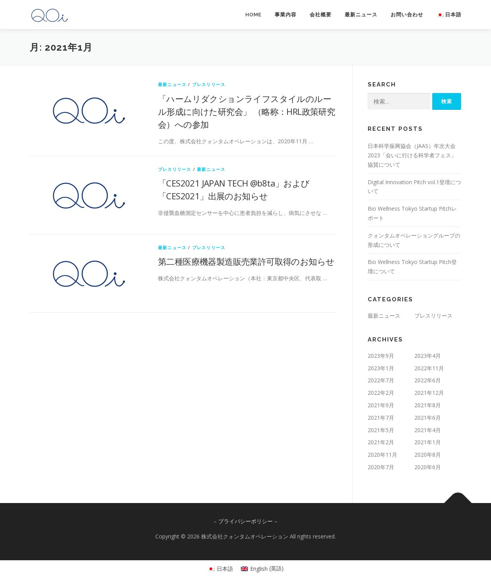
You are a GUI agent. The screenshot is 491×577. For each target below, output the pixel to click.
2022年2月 (381, 392)
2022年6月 (427, 380)
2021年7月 (381, 417)
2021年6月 (427, 417)
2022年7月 (381, 380)
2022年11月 (429, 368)
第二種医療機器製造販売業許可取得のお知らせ (246, 261)
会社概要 (320, 15)
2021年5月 (381, 430)
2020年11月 (382, 454)
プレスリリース (208, 84)
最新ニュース (361, 15)
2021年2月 (381, 442)
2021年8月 (427, 405)
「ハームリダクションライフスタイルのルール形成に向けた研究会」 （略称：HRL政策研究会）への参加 (246, 111)
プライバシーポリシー (245, 521)
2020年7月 (381, 467)
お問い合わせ (407, 15)
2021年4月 (427, 430)
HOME (253, 15)
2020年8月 (427, 454)
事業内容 (285, 15)
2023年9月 (381, 355)
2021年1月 (427, 442)
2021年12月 (429, 392)
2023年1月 (381, 368)
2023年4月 (427, 355)
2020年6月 (427, 467)
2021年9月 (381, 405)
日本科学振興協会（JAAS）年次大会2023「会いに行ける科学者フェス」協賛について (412, 155)
